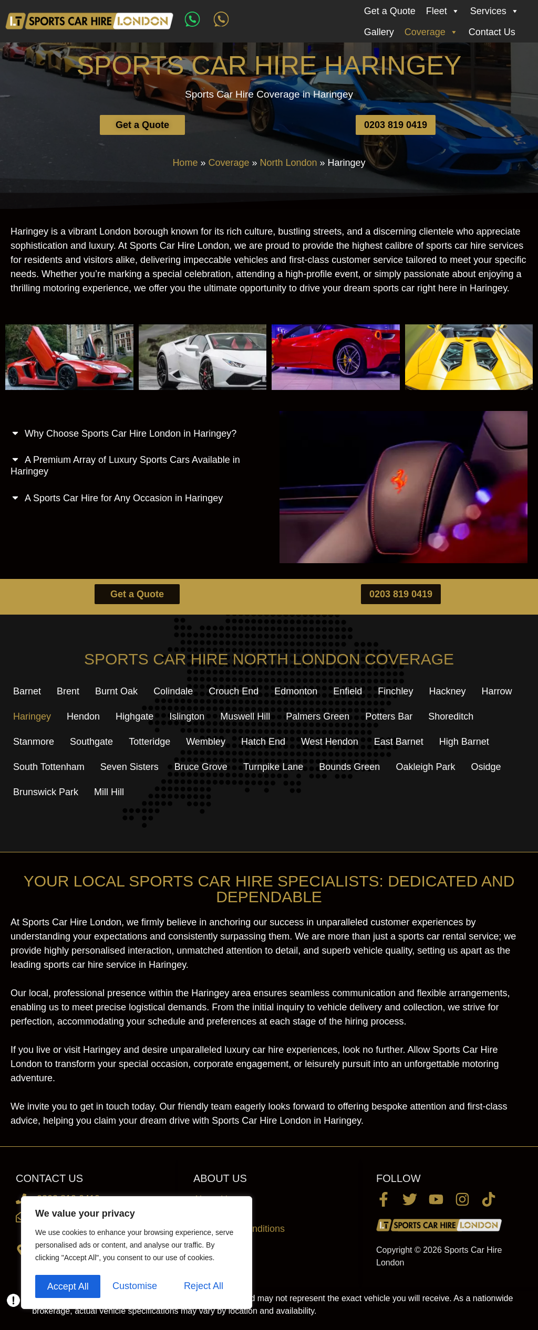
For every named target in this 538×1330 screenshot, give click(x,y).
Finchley (395, 691)
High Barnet (464, 741)
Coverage (431, 32)
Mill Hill (109, 792)
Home (185, 162)
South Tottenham (49, 767)
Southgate (91, 741)
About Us (212, 1199)
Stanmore (33, 741)
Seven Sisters (129, 767)
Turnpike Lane (273, 767)
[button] (134, 430)
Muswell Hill (245, 716)
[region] (136, 1254)
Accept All (205, 1286)
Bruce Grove (200, 767)
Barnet (27, 691)
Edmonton (295, 691)
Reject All (138, 1286)
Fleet (443, 11)
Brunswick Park (45, 792)
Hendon (83, 716)
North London (288, 162)
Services (494, 11)
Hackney (447, 691)
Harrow (496, 691)
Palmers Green (317, 716)
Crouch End (233, 691)
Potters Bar (388, 716)
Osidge (486, 767)
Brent (68, 691)
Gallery (379, 32)
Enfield (347, 691)
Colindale (173, 691)
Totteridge (149, 741)
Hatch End (263, 741)
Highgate (134, 716)
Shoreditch (450, 716)
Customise (69, 1286)
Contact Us (492, 32)
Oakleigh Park (425, 767)
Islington (186, 716)
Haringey (32, 716)
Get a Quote (390, 11)
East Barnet (398, 741)
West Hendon (329, 741)
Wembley (205, 741)
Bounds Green (349, 767)
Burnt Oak (116, 691)
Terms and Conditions (239, 1228)
